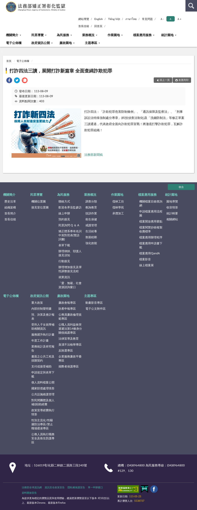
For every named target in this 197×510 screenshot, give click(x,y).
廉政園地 (65, 43)
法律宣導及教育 (68, 338)
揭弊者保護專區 (68, 366)
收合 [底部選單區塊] (181, 186)
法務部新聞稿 (93, 154)
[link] (9, 80)
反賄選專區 (65, 350)
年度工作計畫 (40, 340)
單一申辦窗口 (95, 487)
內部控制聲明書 (41, 308)
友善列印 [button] (184, 79)
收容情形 (172, 207)
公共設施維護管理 (42, 394)
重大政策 (37, 302)
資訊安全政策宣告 (55, 487)
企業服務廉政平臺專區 (70, 358)
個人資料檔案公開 (42, 382)
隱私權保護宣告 (76, 487)
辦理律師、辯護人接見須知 (70, 253)
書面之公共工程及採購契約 (42, 358)
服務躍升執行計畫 (42, 334)
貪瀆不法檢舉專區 (70, 344)
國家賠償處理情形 (42, 388)
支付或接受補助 (41, 366)
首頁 (8, 60)
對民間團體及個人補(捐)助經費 (42, 402)
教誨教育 (91, 207)
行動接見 (64, 261)
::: (3, 2)
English (98, 19)
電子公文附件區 (95, 308)
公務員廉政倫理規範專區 (70, 316)
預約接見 (64, 219)
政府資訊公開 (40, 43)
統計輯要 (172, 213)
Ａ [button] (170, 19)
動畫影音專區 (94, 302)
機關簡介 (12, 35)
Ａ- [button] (162, 19)
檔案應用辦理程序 (150, 237)
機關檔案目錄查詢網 (150, 203)
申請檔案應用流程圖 (150, 213)
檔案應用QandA (149, 253)
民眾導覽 (37, 35)
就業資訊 (64, 277)
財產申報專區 (67, 308)
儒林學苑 (118, 207)
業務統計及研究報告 (42, 348)
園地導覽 (172, 201)
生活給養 (91, 231)
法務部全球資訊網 (32, 487)
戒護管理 (91, 225)
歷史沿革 (10, 201)
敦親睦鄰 (91, 237)
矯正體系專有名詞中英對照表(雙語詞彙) (70, 235)
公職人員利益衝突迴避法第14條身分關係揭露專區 (70, 328)
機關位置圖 (38, 201)
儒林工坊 (118, 201)
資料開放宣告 (29, 492)
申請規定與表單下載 (42, 374)
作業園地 (114, 35)
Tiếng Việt (114, 19)
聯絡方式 (64, 201)
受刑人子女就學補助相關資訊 (42, 326)
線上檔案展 (146, 265)
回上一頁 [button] (165, 79)
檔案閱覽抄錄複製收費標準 (150, 229)
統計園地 (167, 35)
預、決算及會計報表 (42, 316)
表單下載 (64, 245)
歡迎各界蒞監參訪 (70, 207)
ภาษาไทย (131, 19)
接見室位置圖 (40, 207)
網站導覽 (83, 19)
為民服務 (63, 35)
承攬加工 (118, 213)
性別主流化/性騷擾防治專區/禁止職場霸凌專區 (42, 424)
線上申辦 (64, 213)
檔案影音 (145, 259)
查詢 (191, 6)
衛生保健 (91, 219)
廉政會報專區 (67, 302)
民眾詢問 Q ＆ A (68, 225)
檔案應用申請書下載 (150, 245)
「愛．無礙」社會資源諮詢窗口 (70, 285)
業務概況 (88, 35)
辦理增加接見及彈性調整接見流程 (70, 269)
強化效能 (91, 243)
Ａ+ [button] (179, 19)
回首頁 (98, 26)
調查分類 (91, 201)
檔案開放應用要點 (150, 221)
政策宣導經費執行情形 (42, 412)
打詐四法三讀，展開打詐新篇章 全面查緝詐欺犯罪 (60, 70)
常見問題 (147, 19)
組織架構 (10, 207)
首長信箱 (83, 26)
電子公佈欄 (13, 43)
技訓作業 (91, 213)
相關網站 (172, 219)
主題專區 (91, 43)
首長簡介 (10, 213)
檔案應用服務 (142, 35)
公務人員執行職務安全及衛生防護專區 (42, 438)
